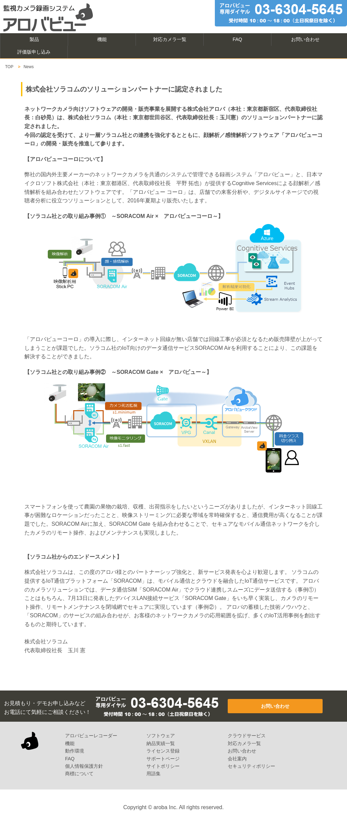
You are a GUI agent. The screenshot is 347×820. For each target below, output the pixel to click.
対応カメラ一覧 (169, 39)
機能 (102, 39)
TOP (9, 66)
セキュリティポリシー (251, 766)
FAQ (237, 39)
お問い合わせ (305, 39)
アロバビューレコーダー (91, 735)
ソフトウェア (160, 735)
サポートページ (163, 758)
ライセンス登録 (163, 751)
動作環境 (74, 751)
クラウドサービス (247, 735)
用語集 (153, 773)
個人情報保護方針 (84, 766)
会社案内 (237, 758)
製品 (34, 39)
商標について (79, 773)
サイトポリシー (163, 766)
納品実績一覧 (160, 743)
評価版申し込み (33, 52)
